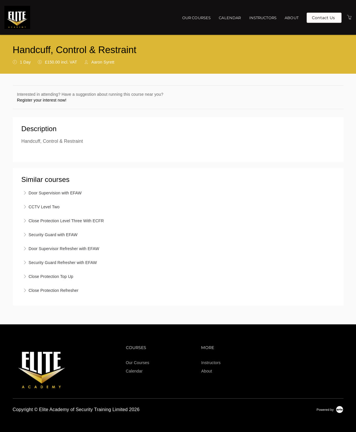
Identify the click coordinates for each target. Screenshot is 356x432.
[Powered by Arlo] (330, 409)
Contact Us (323, 17)
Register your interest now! (41, 100)
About (292, 17)
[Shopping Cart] (349, 17)
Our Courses (196, 17)
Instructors (263, 17)
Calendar (230, 17)
